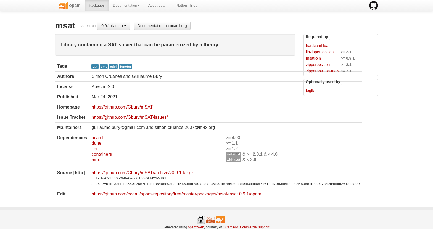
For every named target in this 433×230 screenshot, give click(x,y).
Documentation (126, 5)
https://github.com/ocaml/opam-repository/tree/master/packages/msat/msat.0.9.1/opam (176, 194)
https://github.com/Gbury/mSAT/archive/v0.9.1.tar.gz (142, 172)
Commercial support (254, 227)
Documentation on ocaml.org (162, 25)
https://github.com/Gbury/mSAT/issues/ (129, 117)
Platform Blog (186, 5)
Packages (97, 5)
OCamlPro (230, 227)
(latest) (113, 25)
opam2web (196, 227)
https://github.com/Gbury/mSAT (122, 107)
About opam (157, 5)
